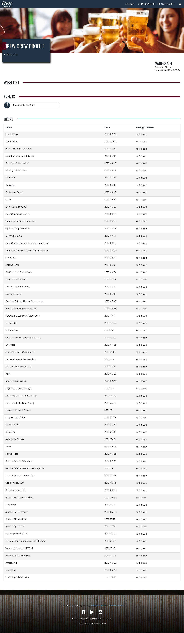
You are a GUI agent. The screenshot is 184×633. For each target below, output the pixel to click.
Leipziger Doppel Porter (17, 410)
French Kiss (11, 323)
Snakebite (10, 504)
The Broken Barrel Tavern (7, 4)
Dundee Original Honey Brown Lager (24, 301)
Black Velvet (11, 141)
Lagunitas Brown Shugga (18, 388)
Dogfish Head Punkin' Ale (18, 272)
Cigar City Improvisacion (17, 228)
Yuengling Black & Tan (17, 577)
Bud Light (10, 178)
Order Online (146, 4)
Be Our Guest (166, 4)
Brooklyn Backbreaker (17, 163)
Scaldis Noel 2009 (14, 483)
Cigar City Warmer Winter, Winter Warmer (27, 250)
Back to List (11, 54)
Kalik (7, 374)
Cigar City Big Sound (15, 207)
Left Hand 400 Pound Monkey (21, 396)
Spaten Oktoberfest (15, 519)
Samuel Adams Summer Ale (19, 475)
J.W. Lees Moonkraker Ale (18, 366)
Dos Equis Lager (13, 294)
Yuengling (10, 570)
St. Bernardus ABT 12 (16, 534)
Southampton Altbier (16, 512)
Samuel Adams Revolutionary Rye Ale (24, 468)
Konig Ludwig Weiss (15, 381)
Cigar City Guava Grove (17, 214)
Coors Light (11, 257)
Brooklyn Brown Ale (15, 170)
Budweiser (10, 185)
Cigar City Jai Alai (13, 236)
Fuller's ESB (11, 330)
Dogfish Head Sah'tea (16, 279)
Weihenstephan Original (17, 555)
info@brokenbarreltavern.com (107, 605)
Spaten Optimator (14, 526)
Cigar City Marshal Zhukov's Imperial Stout (27, 243)
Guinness (10, 345)
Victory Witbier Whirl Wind (19, 548)
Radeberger (11, 454)
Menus (129, 4)
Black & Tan (11, 134)
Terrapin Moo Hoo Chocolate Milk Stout (25, 541)
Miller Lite (10, 432)
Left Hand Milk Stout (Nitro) (19, 403)
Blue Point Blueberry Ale (18, 148)
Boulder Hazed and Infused (19, 156)
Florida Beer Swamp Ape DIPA (20, 308)
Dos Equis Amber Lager (17, 287)
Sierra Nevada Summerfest (19, 497)
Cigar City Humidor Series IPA (20, 221)
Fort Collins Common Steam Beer (22, 316)
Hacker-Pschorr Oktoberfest (20, 352)
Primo (8, 446)
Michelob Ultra (13, 425)
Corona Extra (12, 265)
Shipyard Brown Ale (15, 490)
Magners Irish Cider (15, 417)
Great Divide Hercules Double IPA (22, 337)
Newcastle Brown (14, 439)
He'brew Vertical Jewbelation (20, 359)
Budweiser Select (14, 192)
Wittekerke (11, 563)
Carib (8, 199)
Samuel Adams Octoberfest (19, 461)
